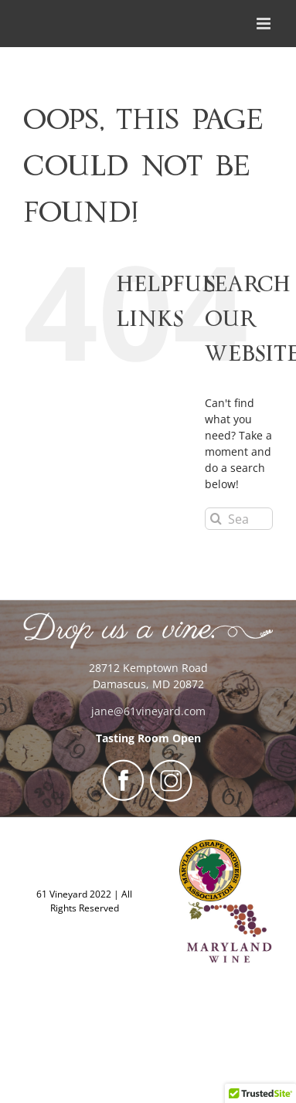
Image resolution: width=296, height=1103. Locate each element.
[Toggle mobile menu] (265, 23)
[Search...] (239, 518)
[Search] (216, 518)
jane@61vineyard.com (148, 711)
